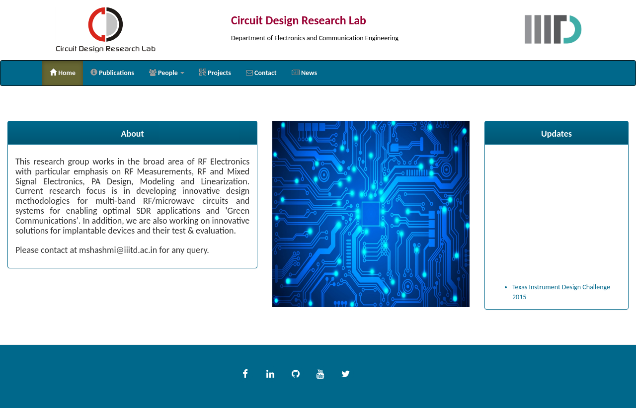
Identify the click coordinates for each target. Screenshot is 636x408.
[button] (167, 73)
